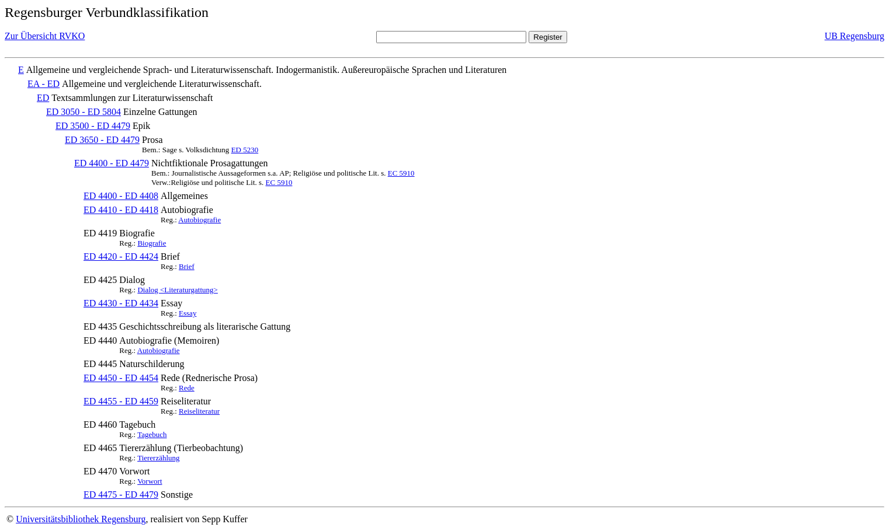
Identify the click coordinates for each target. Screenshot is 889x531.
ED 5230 (245, 149)
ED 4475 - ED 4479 (121, 494)
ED (43, 98)
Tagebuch (151, 434)
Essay (187, 313)
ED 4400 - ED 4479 (111, 163)
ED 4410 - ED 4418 (121, 210)
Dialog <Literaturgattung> (177, 289)
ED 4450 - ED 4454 (121, 378)
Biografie (151, 243)
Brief (187, 266)
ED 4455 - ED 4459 (121, 401)
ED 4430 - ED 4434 (121, 303)
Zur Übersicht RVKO (45, 36)
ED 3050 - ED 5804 (83, 112)
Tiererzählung (158, 457)
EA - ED (43, 84)
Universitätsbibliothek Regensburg (80, 519)
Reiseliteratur (199, 411)
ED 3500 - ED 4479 (92, 126)
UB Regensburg (854, 36)
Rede (187, 387)
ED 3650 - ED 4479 (102, 140)
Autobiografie (199, 219)
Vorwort (149, 481)
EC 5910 (401, 173)
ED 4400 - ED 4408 (121, 196)
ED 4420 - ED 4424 (121, 256)
